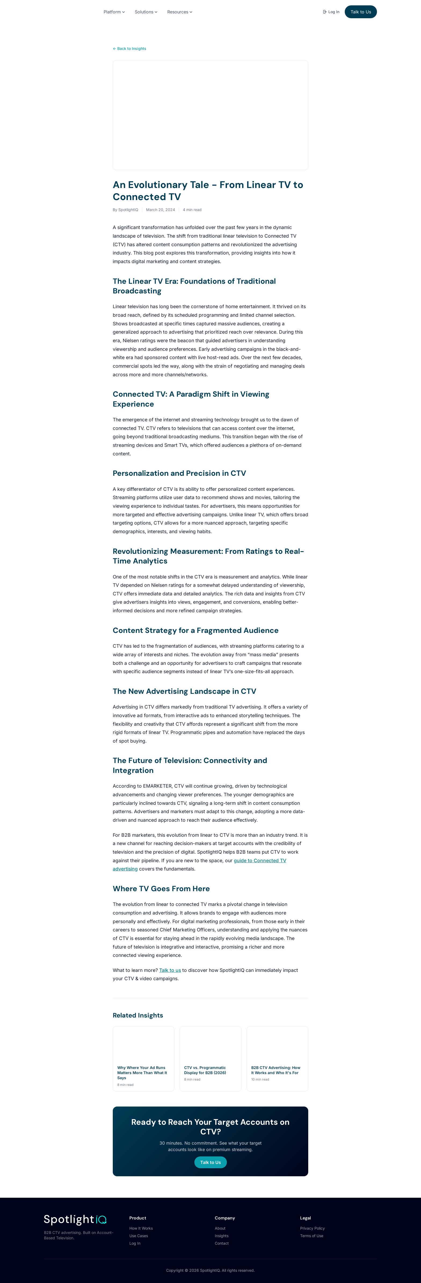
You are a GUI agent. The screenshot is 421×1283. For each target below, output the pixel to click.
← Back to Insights (129, 48)
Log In (330, 11)
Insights (221, 1228)
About (220, 1221)
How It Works (141, 1221)
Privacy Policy (312, 1221)
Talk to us (170, 963)
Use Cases (138, 1228)
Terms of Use (311, 1228)
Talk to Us (361, 11)
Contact (222, 1236)
